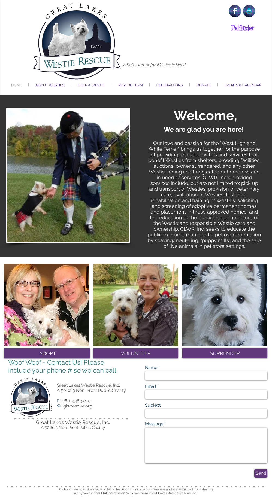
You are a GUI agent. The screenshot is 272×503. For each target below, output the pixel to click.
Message (154, 424)
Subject (153, 405)
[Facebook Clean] (234, 11)
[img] (46, 305)
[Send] (260, 473)
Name (151, 367)
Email (150, 386)
